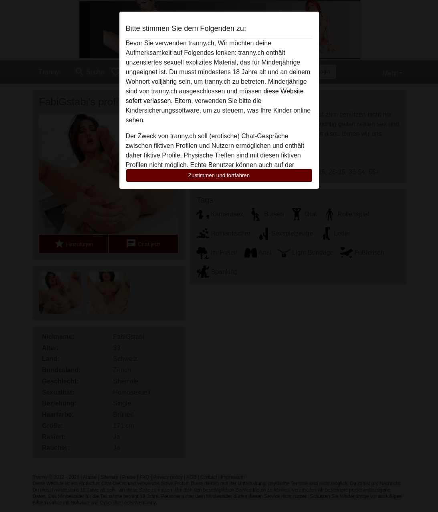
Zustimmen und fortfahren (219, 175)
